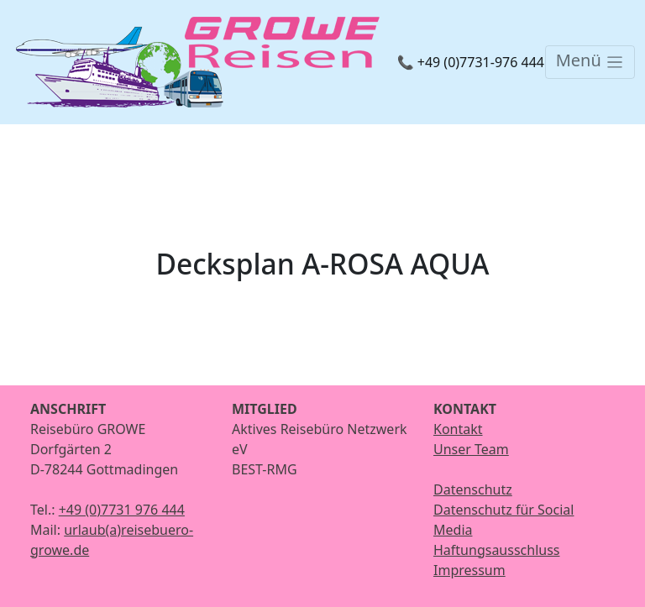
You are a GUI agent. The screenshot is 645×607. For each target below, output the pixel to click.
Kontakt (458, 429)
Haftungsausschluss (496, 550)
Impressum (469, 570)
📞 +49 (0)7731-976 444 (470, 62)
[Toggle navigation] (590, 62)
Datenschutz (472, 489)
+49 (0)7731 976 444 (122, 509)
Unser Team (471, 449)
